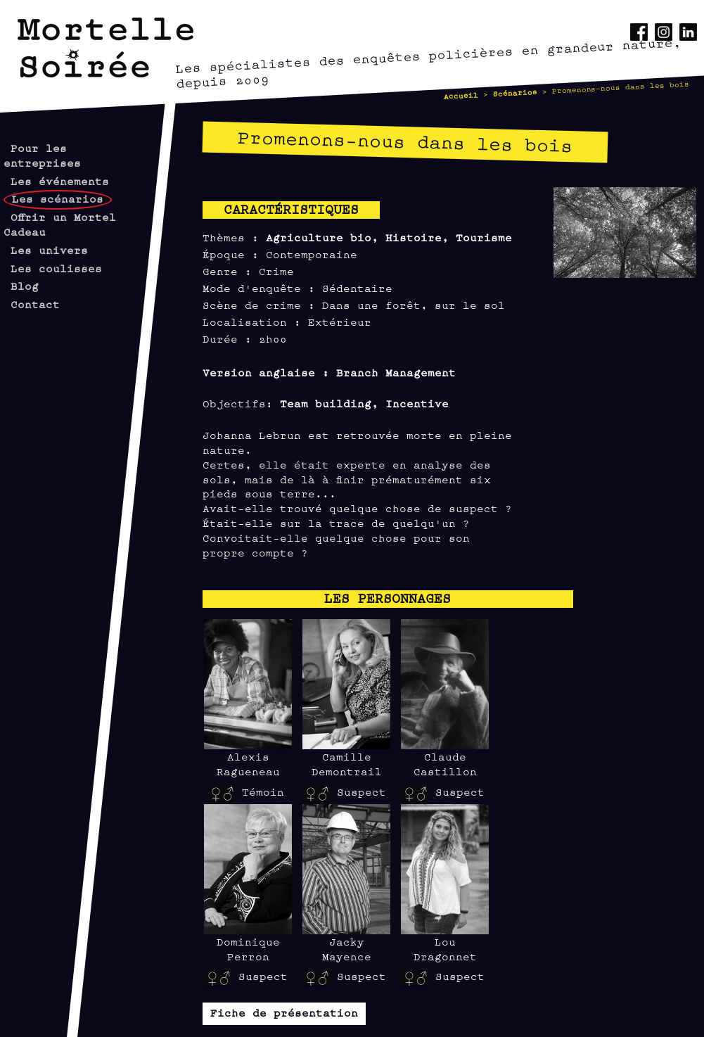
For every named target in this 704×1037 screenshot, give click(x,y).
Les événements (60, 180)
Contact (35, 303)
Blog (25, 285)
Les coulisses (56, 267)
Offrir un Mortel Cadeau (60, 224)
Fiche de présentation (284, 1012)
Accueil (460, 95)
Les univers (49, 249)
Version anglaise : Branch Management (329, 371)
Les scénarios (57, 198)
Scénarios (514, 92)
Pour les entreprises (42, 155)
